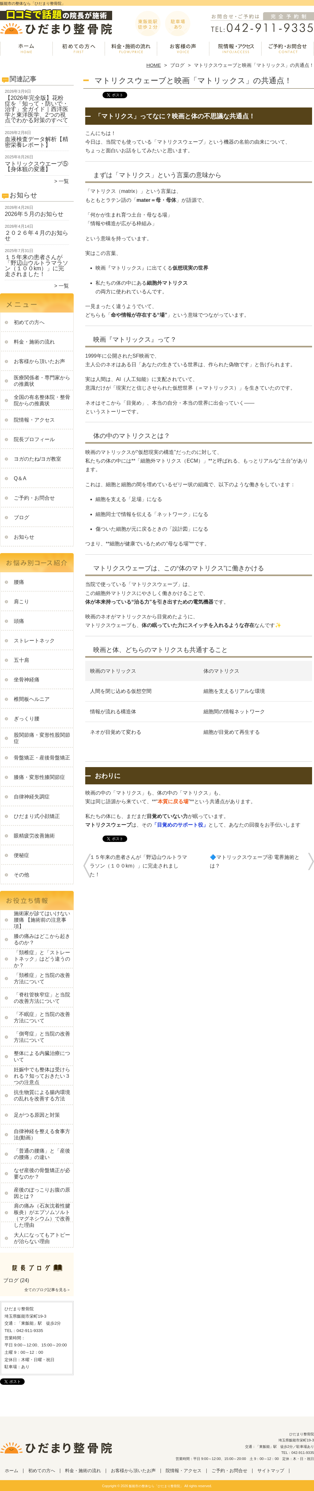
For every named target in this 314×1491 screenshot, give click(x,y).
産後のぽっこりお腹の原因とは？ (42, 1193)
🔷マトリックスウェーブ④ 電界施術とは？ (255, 861)
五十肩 (21, 660)
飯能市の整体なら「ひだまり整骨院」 (156, 1486)
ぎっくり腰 (26, 718)
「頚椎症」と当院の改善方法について (42, 978)
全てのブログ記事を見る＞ (47, 1290)
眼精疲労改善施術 (34, 835)
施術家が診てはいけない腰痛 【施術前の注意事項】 (42, 920)
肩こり (21, 601)
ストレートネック (34, 640)
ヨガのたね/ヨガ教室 (37, 459)
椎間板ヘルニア (32, 699)
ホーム (26, 50)
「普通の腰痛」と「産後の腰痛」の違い (42, 1154)
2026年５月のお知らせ (34, 214)
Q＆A (20, 478)
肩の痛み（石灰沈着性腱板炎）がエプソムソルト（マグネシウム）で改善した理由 (42, 1215)
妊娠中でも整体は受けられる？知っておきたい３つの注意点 (42, 1076)
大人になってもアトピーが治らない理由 (42, 1238)
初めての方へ (79, 50)
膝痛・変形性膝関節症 (39, 777)
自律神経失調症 (32, 796)
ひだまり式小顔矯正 (37, 816)
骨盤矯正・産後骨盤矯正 (42, 757)
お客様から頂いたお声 (183, 50)
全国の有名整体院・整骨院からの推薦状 (42, 400)
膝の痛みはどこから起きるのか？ (42, 939)
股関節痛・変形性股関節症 (42, 738)
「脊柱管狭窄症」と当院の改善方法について (42, 998)
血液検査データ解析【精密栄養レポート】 (36, 142)
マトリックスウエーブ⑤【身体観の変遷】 (36, 167)
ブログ (177, 65)
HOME (153, 65)
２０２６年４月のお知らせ (36, 236)
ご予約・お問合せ (287, 50)
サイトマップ (270, 1470)
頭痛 (19, 621)
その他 (21, 874)
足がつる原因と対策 (37, 1115)
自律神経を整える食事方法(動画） (42, 1134)
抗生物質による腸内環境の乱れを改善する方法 (42, 1095)
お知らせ (24, 537)
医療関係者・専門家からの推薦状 (42, 381)
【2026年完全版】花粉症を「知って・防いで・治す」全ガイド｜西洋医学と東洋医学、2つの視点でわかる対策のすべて (36, 109)
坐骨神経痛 (26, 679)
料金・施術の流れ (131, 50)
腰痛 (19, 582)
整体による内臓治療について (42, 1056)
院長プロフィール (34, 439)
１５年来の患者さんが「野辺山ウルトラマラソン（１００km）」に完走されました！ (36, 265)
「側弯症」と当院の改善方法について (42, 1037)
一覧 (64, 181)
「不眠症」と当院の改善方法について (42, 1017)
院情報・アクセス (235, 50)
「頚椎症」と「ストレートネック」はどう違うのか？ (42, 959)
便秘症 (21, 855)
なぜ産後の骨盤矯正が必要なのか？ (42, 1173)
